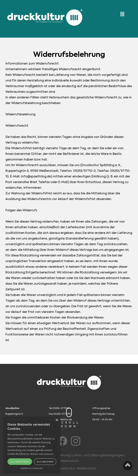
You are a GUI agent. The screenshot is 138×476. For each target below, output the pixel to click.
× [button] (56, 420)
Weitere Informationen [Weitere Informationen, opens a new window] (41, 453)
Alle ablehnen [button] (45, 461)
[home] (43, 18)
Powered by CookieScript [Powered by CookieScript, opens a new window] (32, 468)
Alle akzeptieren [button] (19, 461)
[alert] (32, 444)
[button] (119, 12)
